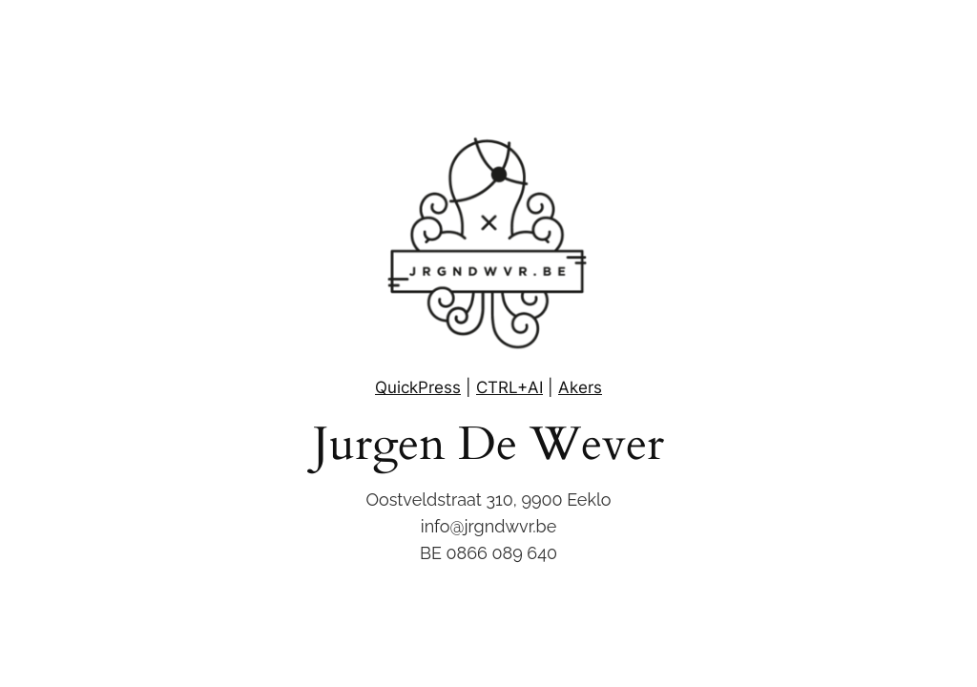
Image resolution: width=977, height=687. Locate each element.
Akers (580, 387)
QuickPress (418, 387)
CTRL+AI (509, 387)
